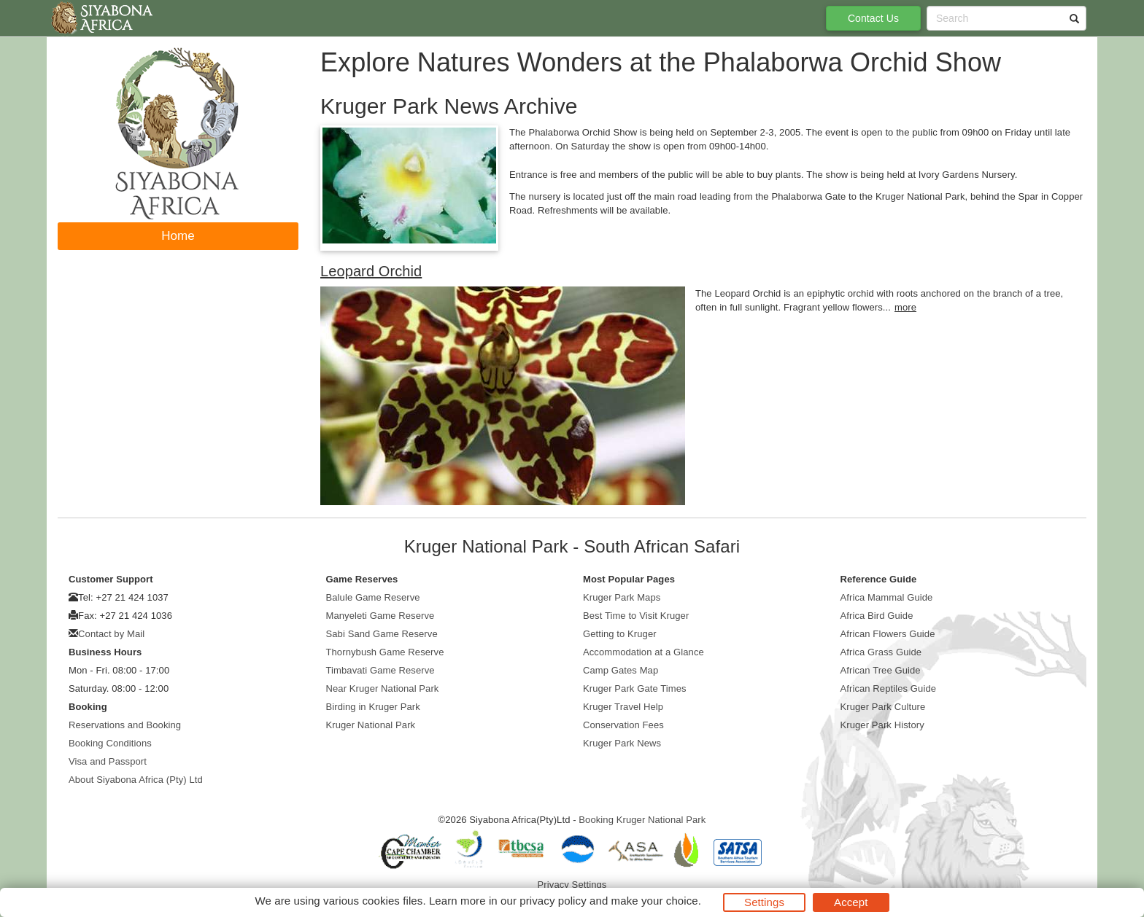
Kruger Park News (622, 743)
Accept (850, 902)
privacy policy (552, 900)
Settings (764, 902)
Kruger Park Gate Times (635, 688)
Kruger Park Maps (621, 597)
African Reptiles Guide (888, 688)
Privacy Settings (572, 884)
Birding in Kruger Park (373, 706)
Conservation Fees (623, 724)
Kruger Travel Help (623, 706)
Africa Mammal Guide (886, 597)
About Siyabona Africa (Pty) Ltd (136, 779)
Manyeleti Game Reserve (380, 615)
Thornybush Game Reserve (385, 652)
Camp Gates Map (620, 670)
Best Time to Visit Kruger (636, 615)
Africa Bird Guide (876, 615)
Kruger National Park (371, 724)
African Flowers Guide (887, 633)
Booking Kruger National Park (642, 819)
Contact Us (873, 18)
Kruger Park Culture (883, 706)
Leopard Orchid (371, 271)
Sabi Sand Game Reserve (382, 633)
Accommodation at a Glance (643, 652)
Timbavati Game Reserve (380, 670)
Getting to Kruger (620, 633)
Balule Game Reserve (373, 597)
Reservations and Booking (125, 724)
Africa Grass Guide (881, 652)
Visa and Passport (108, 761)
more (905, 307)
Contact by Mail (111, 633)
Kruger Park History (882, 724)
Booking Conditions (110, 743)
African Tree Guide (880, 670)
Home (178, 236)
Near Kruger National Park (382, 688)
